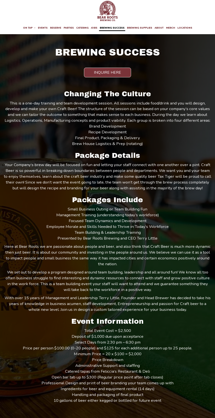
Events (43, 27)
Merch (170, 27)
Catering (82, 27)
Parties (69, 27)
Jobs (94, 27)
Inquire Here (102, 73)
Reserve (55, 27)
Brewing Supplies (139, 27)
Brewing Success (112, 27)
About (159, 27)
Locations (184, 27)
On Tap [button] (29, 27)
